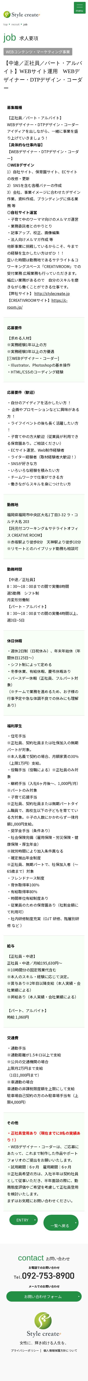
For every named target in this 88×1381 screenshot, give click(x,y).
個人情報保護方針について (60, 1350)
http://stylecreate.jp (52, 293)
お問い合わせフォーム (43, 1296)
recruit (15, 24)
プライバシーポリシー (25, 1350)
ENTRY (22, 1220)
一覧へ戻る (59, 1225)
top (6, 24)
